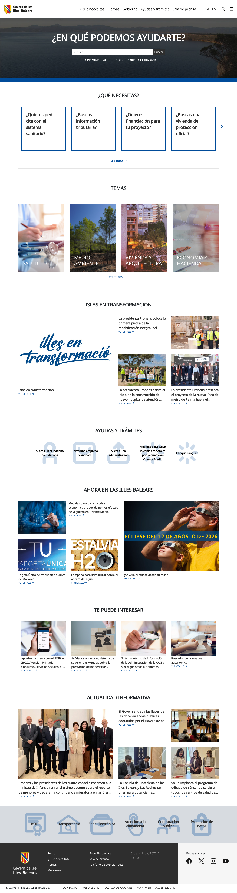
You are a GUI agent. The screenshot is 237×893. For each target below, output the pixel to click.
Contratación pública (168, 826)
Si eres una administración (118, 455)
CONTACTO (69, 889)
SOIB (119, 60)
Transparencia (68, 826)
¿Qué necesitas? (58, 861)
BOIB (35, 826)
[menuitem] (92, 9)
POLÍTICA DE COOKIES (117, 889)
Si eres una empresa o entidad (84, 455)
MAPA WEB (144, 889)
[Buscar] (118, 52)
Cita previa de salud (96, 60)
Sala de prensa (99, 861)
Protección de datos (202, 826)
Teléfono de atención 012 (106, 866)
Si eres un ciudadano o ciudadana (50, 455)
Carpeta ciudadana (142, 60)
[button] (221, 128)
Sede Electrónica (101, 826)
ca (207, 9)
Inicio (51, 855)
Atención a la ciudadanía (135, 826)
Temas (52, 866)
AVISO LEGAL (90, 889)
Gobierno (54, 872)
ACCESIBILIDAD (165, 889)
